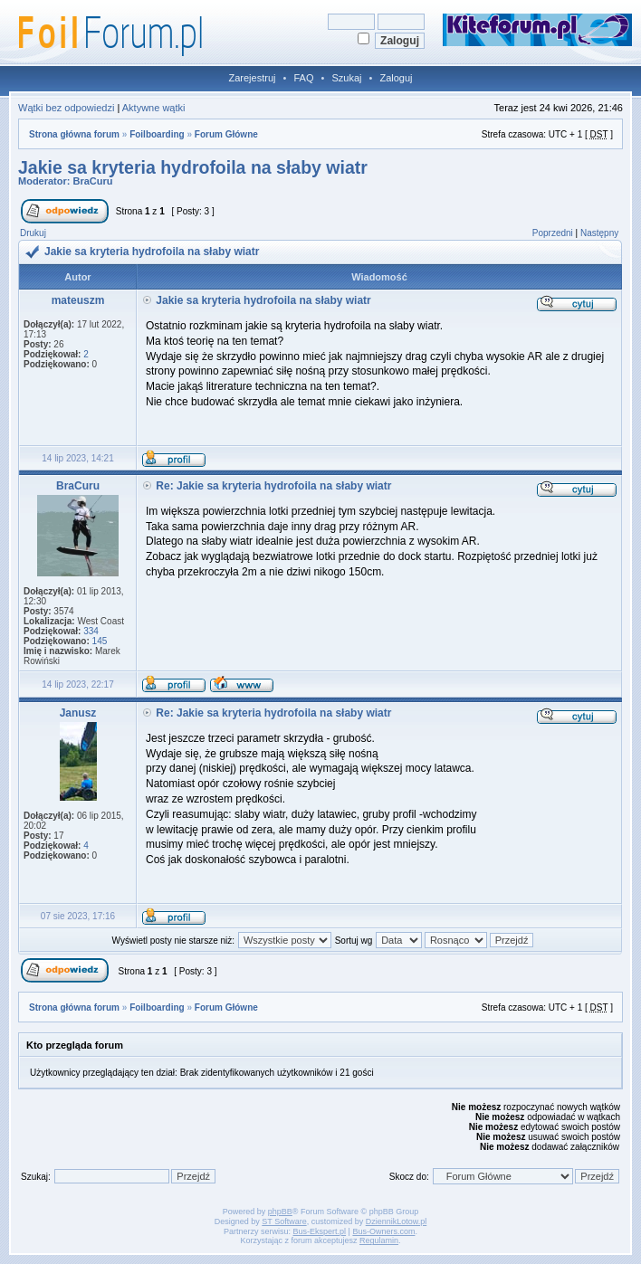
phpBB (280, 1211)
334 (91, 631)
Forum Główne (226, 134)
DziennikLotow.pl (396, 1221)
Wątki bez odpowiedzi (66, 107)
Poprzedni (552, 233)
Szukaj (346, 77)
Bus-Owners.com (383, 1231)
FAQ (303, 77)
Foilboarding (157, 134)
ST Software (284, 1221)
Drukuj (33, 233)
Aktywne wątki (154, 107)
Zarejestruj (252, 77)
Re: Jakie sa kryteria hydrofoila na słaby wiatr (273, 486)
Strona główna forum (74, 134)
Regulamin (378, 1240)
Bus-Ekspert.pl (320, 1231)
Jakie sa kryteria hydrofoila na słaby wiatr (193, 167)
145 (100, 641)
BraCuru (93, 181)
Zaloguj (395, 77)
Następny (599, 233)
